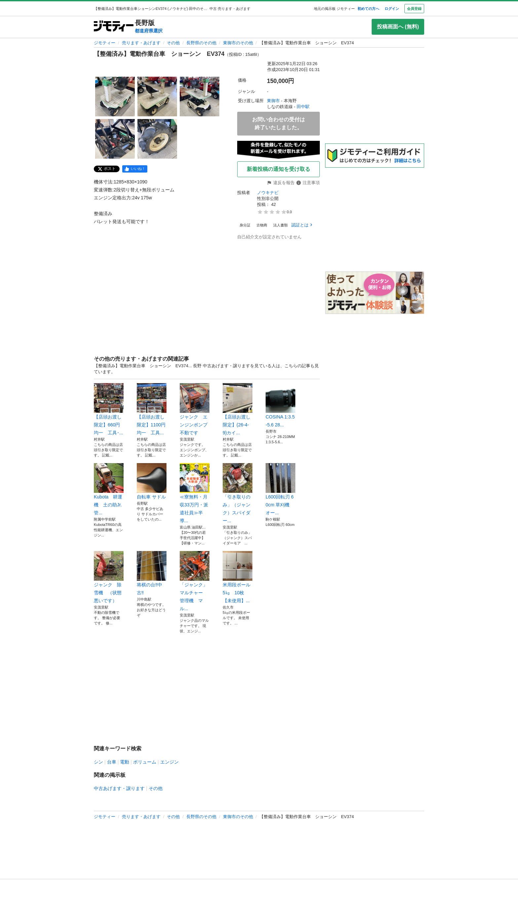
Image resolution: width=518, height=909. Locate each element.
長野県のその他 (201, 42)
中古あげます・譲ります (119, 788)
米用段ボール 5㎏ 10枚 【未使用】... (237, 577)
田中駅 (303, 106)
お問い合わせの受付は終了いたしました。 (278, 123)
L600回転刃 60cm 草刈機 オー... (280, 489)
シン (98, 762)
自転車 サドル (151, 481)
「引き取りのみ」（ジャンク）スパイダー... (237, 493)
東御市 (273, 100)
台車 (111, 762)
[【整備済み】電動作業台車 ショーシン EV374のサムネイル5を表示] (157, 139)
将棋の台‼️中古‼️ (151, 573)
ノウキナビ (267, 192)
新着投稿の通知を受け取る (278, 169)
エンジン (169, 762)
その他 (173, 42)
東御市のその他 (238, 42)
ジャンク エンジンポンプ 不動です (194, 409)
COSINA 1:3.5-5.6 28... (280, 405)
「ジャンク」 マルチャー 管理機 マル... (194, 581)
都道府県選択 (149, 30)
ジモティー (104, 42)
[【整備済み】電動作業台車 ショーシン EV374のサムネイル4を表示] (115, 139)
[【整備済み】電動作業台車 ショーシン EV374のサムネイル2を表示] (157, 96)
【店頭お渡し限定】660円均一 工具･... (109, 409)
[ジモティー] (113, 26)
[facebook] (134, 169)
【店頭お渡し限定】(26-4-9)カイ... (237, 409)
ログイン (392, 9)
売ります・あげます (141, 42)
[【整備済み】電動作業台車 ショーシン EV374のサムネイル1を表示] (115, 96)
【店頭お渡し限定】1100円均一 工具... (151, 409)
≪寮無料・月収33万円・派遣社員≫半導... (194, 493)
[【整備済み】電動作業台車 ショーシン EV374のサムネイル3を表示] (199, 96)
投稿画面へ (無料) (398, 26)
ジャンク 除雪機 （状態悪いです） (109, 577)
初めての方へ (368, 9)
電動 (124, 762)
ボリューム (144, 762)
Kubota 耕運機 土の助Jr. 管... (109, 489)
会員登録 (414, 9)
